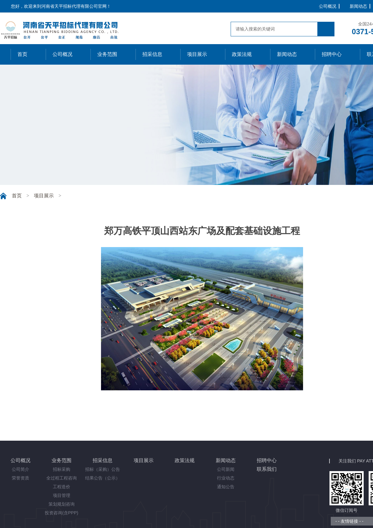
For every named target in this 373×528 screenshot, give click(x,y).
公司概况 (327, 6)
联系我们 (267, 469)
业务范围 (61, 460)
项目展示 (44, 195)
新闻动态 (358, 6)
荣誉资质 (20, 477)
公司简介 (20, 469)
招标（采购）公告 (102, 469)
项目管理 (61, 495)
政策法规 (185, 460)
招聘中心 (267, 460)
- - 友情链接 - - (349, 521)
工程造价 (61, 486)
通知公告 (225, 486)
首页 (17, 195)
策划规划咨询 (61, 504)
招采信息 (103, 460)
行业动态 (225, 477)
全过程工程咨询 (61, 477)
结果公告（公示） (102, 477)
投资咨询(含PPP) (61, 512)
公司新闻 (225, 469)
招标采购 (61, 469)
